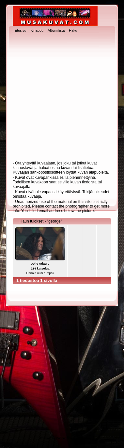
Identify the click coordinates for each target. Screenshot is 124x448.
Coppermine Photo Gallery (73, 438)
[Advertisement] (61, 97)
